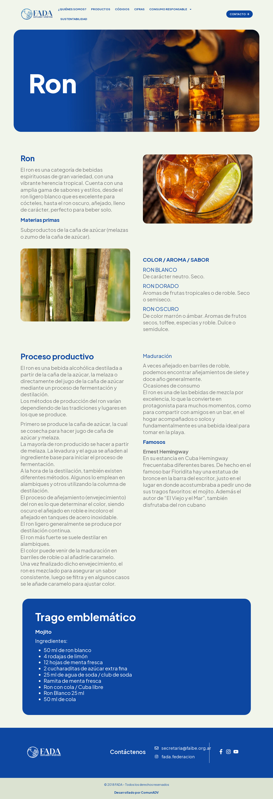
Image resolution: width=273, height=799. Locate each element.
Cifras (138, 9)
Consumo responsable (169, 9)
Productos (99, 9)
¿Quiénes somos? (71, 9)
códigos (121, 9)
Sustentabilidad (73, 19)
